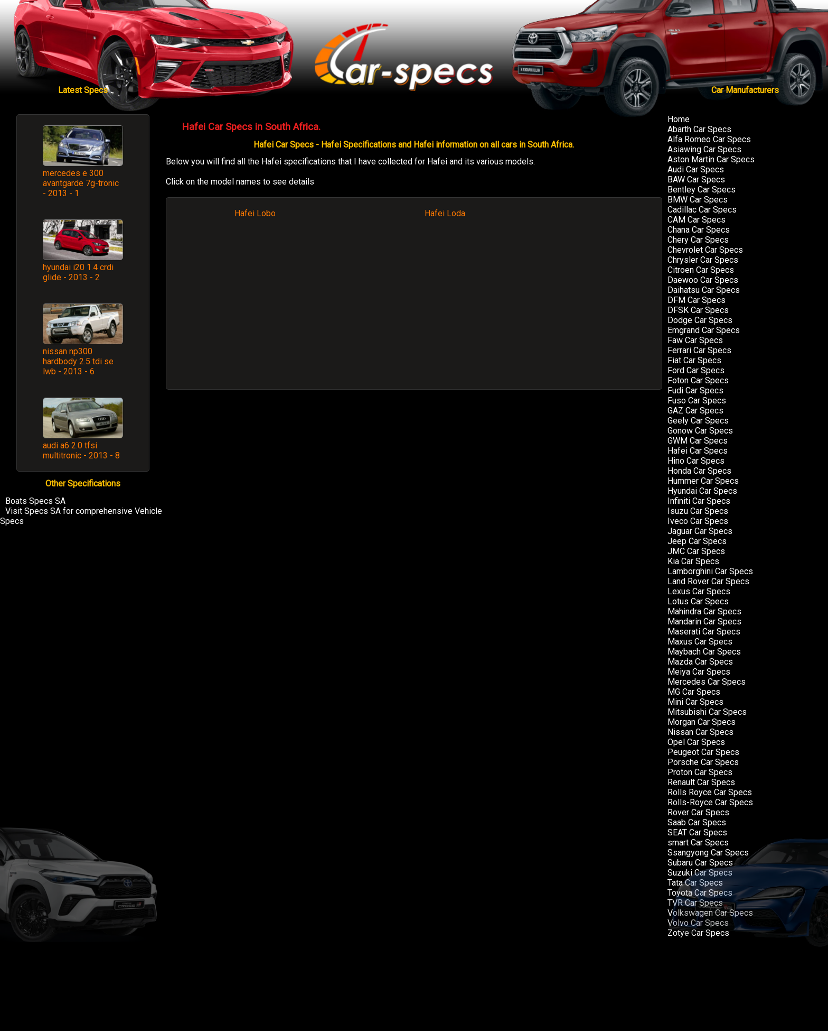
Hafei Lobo (255, 213)
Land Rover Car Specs (708, 581)
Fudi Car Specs (695, 390)
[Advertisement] (414, 309)
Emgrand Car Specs (703, 330)
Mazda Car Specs (700, 662)
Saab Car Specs (696, 822)
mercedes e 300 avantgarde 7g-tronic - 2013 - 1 (81, 183)
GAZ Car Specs (695, 411)
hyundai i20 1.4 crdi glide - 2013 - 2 (78, 272)
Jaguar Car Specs (699, 531)
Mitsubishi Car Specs (707, 712)
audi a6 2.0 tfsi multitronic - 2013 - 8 (81, 450)
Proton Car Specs (699, 772)
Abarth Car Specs (699, 129)
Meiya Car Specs (698, 672)
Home (678, 119)
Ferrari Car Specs (699, 350)
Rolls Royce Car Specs (709, 792)
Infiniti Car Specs (698, 501)
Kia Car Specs (693, 561)
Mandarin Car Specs (704, 621)
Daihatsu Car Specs (703, 290)
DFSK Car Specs (698, 310)
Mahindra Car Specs (704, 611)
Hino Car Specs (695, 461)
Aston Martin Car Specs (711, 159)
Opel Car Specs (696, 742)
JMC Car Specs (696, 551)
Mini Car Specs (695, 702)
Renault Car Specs (701, 782)
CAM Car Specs (696, 220)
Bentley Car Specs (701, 190)
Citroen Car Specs (700, 270)
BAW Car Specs (696, 179)
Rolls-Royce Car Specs (710, 802)
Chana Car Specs (698, 230)
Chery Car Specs (698, 240)
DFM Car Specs (696, 300)
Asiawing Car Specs (704, 149)
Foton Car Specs (698, 380)
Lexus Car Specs (698, 591)
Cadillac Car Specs (702, 210)
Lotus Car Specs (698, 601)
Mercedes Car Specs (706, 682)
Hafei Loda (445, 213)
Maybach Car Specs (704, 652)
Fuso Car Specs (696, 400)
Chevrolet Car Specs (705, 250)
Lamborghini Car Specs (710, 571)
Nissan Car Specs (700, 732)
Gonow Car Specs (700, 431)
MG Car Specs (693, 692)
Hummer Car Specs (703, 481)
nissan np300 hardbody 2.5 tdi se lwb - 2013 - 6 (78, 361)
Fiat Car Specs (694, 360)
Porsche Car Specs (703, 762)
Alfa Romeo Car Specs (709, 139)
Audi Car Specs (695, 169)
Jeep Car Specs (697, 541)
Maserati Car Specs (703, 632)
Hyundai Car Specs (702, 491)
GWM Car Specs (697, 441)
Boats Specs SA (35, 501)
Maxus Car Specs (699, 642)
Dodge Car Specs (699, 320)
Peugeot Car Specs (703, 752)
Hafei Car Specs (697, 451)
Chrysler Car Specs (702, 260)
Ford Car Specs (695, 370)
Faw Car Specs (695, 340)
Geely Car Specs (698, 421)
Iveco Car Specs (697, 521)
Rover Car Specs (698, 812)
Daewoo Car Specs (702, 280)
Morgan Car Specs (701, 722)
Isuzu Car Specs (697, 511)
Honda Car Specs (699, 471)
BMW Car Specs (697, 200)
